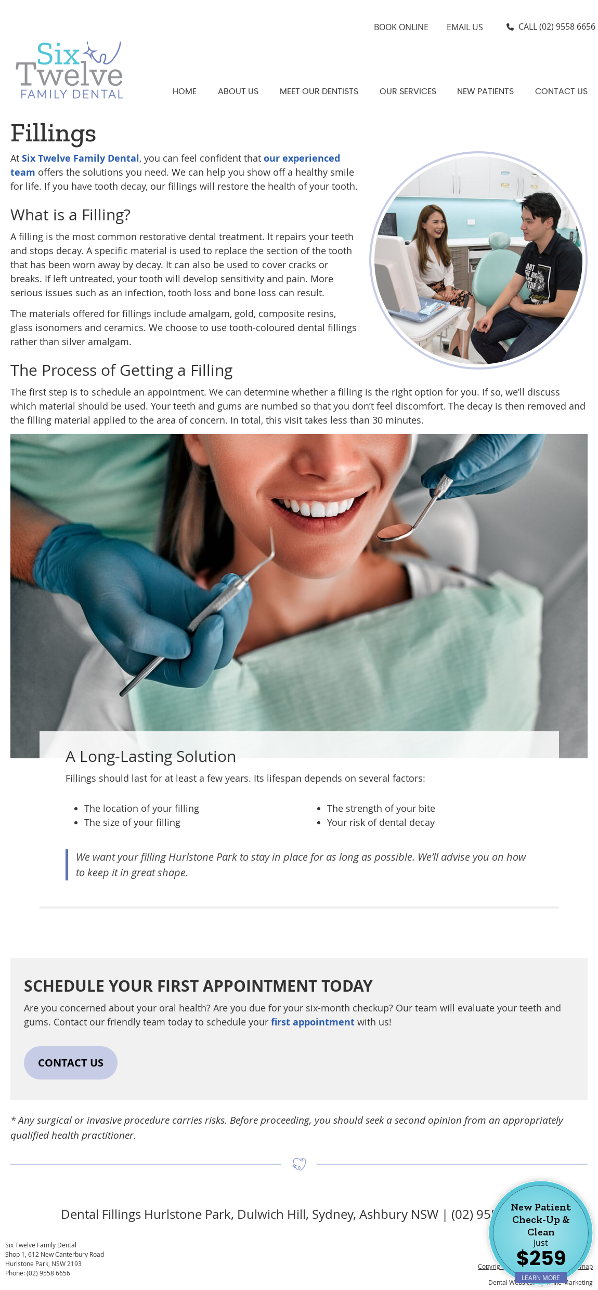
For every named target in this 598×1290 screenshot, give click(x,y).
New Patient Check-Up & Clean (540, 1242)
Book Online (401, 27)
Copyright (492, 1266)
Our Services (408, 91)
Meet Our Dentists (319, 91)
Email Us (465, 27)
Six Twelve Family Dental (80, 158)
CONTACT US (70, 1063)
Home (185, 91)
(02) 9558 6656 (567, 26)
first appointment (313, 1022)
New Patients (485, 91)
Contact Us (561, 91)
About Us (238, 91)
